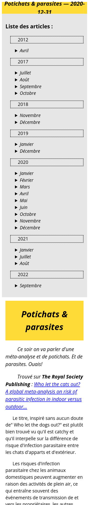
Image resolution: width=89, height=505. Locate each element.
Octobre (28, 93)
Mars (25, 186)
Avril (24, 50)
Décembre (30, 122)
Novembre (30, 115)
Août (24, 79)
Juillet (25, 73)
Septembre (30, 86)
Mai (23, 200)
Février (26, 180)
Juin (23, 207)
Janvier (26, 144)
